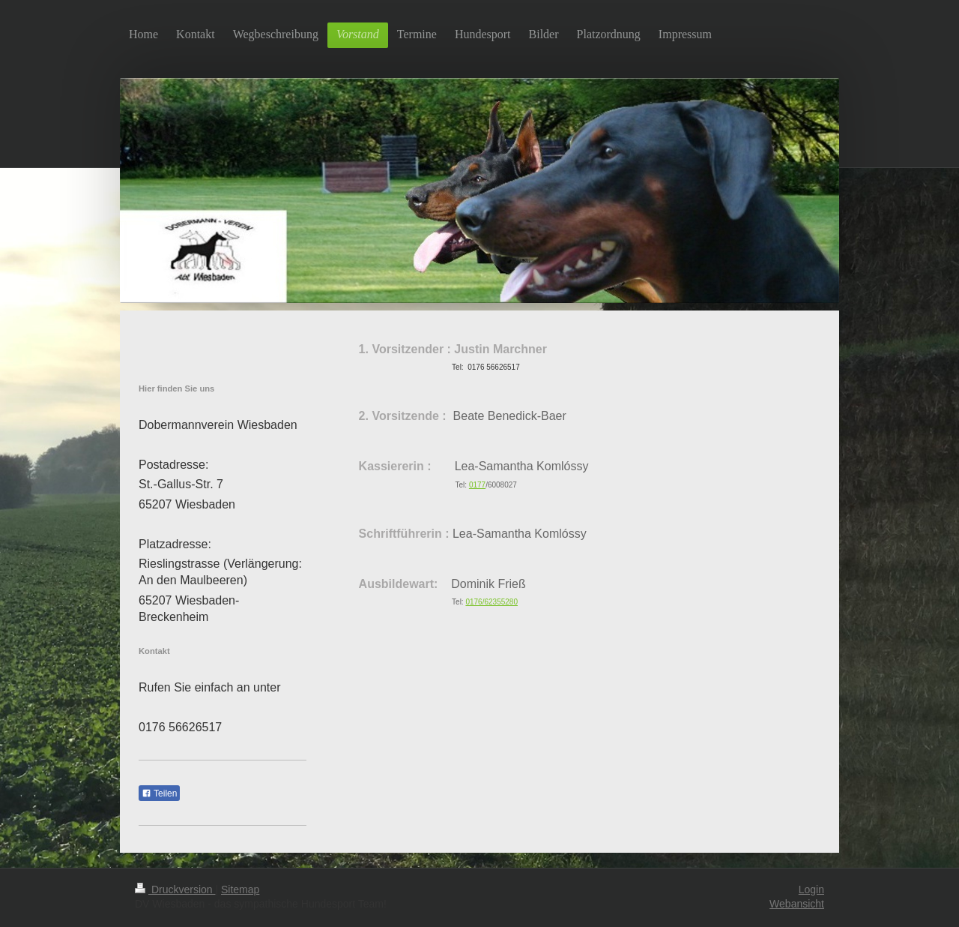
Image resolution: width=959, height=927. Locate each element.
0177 (477, 485)
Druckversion (175, 890)
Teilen (159, 793)
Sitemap (240, 890)
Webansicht (796, 904)
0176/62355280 (491, 602)
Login (811, 890)
